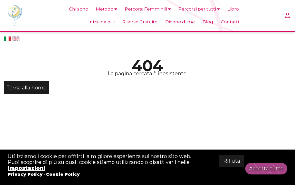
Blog (208, 21)
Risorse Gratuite (140, 21)
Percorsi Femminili (148, 9)
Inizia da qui (101, 21)
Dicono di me (180, 21)
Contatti (230, 21)
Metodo (106, 9)
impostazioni (26, 168)
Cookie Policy (63, 174)
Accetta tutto (266, 168)
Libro (233, 9)
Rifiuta (231, 161)
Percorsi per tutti (199, 9)
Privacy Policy (25, 174)
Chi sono (78, 9)
